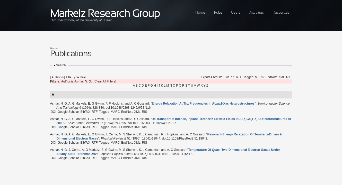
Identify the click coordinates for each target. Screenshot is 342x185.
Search (61, 65)
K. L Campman (149, 134)
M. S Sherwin (128, 134)
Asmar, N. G (58, 103)
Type (75, 77)
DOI (53, 112)
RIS (288, 77)
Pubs (218, 12)
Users (235, 12)
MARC (259, 77)
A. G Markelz (77, 103)
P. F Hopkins (114, 103)
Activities (256, 12)
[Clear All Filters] (105, 81)
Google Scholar (68, 112)
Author (56, 77)
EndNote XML (275, 77)
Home (200, 12)
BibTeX (229, 77)
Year (83, 77)
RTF (239, 77)
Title (68, 77)
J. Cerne (111, 134)
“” (203, 103)
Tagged (248, 77)
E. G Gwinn (96, 103)
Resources (281, 12)
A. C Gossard (139, 103)
